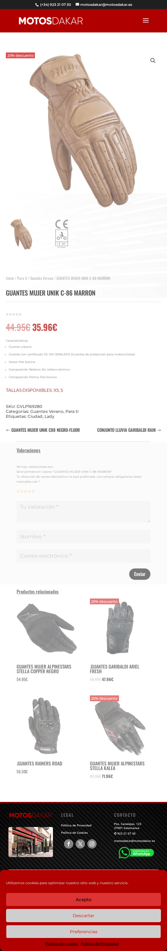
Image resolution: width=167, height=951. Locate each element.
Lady (49, 413)
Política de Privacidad (100, 943)
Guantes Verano (41, 275)
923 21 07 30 (126, 833)
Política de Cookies (74, 832)
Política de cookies (61, 943)
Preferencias (83, 931)
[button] (153, 57)
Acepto (84, 899)
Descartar (83, 915)
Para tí (22, 275)
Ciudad (35, 413)
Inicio (10, 275)
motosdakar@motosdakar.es (134, 841)
